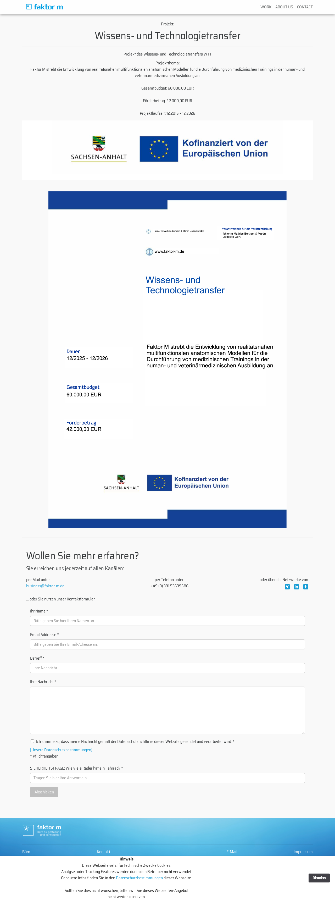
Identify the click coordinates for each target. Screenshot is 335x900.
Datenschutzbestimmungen (139, 878)
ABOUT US (284, 7)
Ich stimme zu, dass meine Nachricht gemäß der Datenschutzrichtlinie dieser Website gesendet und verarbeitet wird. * (135, 741)
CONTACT (305, 7)
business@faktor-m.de (45, 586)
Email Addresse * (44, 635)
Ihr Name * (39, 611)
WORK (265, 7)
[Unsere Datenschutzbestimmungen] (61, 750)
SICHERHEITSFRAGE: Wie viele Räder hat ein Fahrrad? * (76, 768)
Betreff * (37, 658)
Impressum (303, 852)
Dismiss (319, 878)
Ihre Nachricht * (43, 682)
